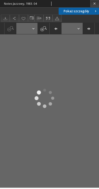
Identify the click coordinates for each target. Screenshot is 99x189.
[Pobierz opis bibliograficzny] (39, 18)
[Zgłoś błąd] (57, 18)
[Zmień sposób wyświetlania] (31, 18)
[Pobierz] (5, 18)
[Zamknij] (94, 3)
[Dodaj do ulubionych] (23, 18)
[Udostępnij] (14, 18)
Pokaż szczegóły (80, 11)
